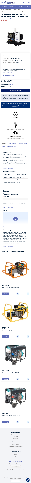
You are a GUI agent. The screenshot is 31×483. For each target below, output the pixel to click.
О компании (15, 436)
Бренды (15, 454)
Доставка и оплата (15, 434)
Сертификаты (15, 456)
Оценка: (5, 203)
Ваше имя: (6, 196)
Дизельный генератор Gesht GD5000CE (11, 330)
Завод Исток (12, 84)
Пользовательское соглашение (15, 448)
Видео (3, 146)
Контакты (15, 438)
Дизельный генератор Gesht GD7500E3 (11, 415)
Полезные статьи (15, 457)
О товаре (4, 143)
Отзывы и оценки (23, 143)
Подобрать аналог (15, 90)
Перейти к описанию (7, 72)
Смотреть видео (8, 76)
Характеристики (12, 143)
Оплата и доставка (11, 146)
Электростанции (16, 9)
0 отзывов (6, 18)
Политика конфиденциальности (15, 446)
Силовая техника (8, 9)
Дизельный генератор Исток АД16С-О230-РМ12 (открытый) (13, 11)
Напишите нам (15, 466)
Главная (2, 9)
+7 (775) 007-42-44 (15, 461)
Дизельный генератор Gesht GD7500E (10, 372)
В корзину (5, 293)
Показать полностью (8, 168)
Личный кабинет (15, 444)
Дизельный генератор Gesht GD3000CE (11, 287)
